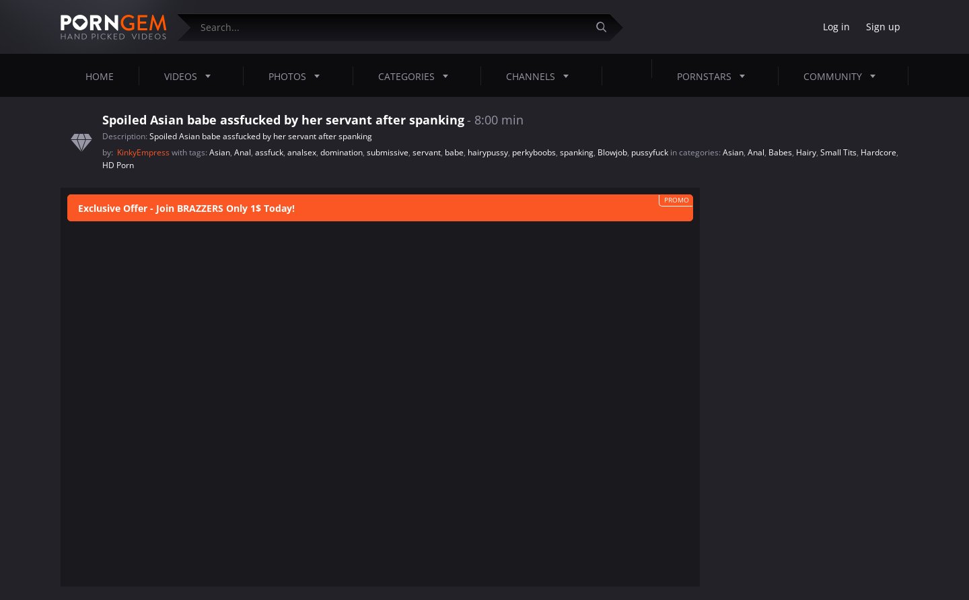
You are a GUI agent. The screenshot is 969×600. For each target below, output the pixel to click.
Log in (836, 26)
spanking (577, 152)
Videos (191, 76)
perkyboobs (534, 152)
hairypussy (488, 152)
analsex (301, 152)
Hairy (806, 152)
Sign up (883, 26)
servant (426, 152)
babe (454, 152)
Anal (242, 152)
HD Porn (118, 165)
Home (99, 76)
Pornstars (715, 76)
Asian (219, 152)
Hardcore (878, 152)
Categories (417, 76)
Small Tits (838, 152)
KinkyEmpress (144, 152)
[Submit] (606, 27)
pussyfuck (649, 152)
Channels (541, 76)
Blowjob (612, 152)
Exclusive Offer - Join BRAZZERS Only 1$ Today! (186, 208)
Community (843, 76)
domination (341, 152)
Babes (780, 152)
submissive (387, 152)
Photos (298, 76)
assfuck (269, 152)
